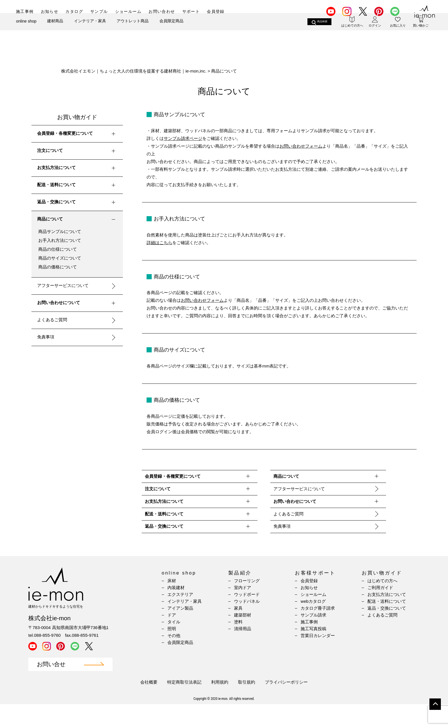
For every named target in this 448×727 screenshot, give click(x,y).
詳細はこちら (159, 242)
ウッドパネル (247, 624)
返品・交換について (77, 202)
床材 (171, 603)
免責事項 (45, 336)
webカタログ (313, 624)
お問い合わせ (162, 11)
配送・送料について (77, 185)
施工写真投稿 (313, 651)
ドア (171, 637)
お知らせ (50, 11)
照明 (171, 651)
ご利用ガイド (380, 610)
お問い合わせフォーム (300, 146)
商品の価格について (57, 266)
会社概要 (148, 704)
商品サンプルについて (59, 231)
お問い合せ (51, 687)
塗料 (238, 644)
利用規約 (219, 704)
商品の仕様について (57, 249)
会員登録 (216, 11)
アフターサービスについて (63, 285)
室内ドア (242, 610)
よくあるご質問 (52, 319)
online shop (26, 31)
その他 (173, 658)
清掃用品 (242, 651)
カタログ (74, 11)
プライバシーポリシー (286, 704)
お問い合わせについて (77, 303)
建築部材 (242, 637)
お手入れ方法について (59, 240)
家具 (238, 630)
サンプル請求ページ (183, 138)
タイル (173, 644)
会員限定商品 (171, 30)
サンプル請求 (313, 637)
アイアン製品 (180, 630)
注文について (77, 151)
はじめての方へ (382, 603)
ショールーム (128, 11)
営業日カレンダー (318, 658)
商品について (77, 219)
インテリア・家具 (90, 30)
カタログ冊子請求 (318, 630)
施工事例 (25, 11)
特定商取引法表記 (184, 704)
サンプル (99, 11)
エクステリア (180, 617)
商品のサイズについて (59, 258)
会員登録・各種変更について (77, 134)
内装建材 (176, 610)
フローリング (247, 603)
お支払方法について (77, 168)
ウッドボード (247, 617)
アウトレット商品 (133, 30)
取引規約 (246, 704)
